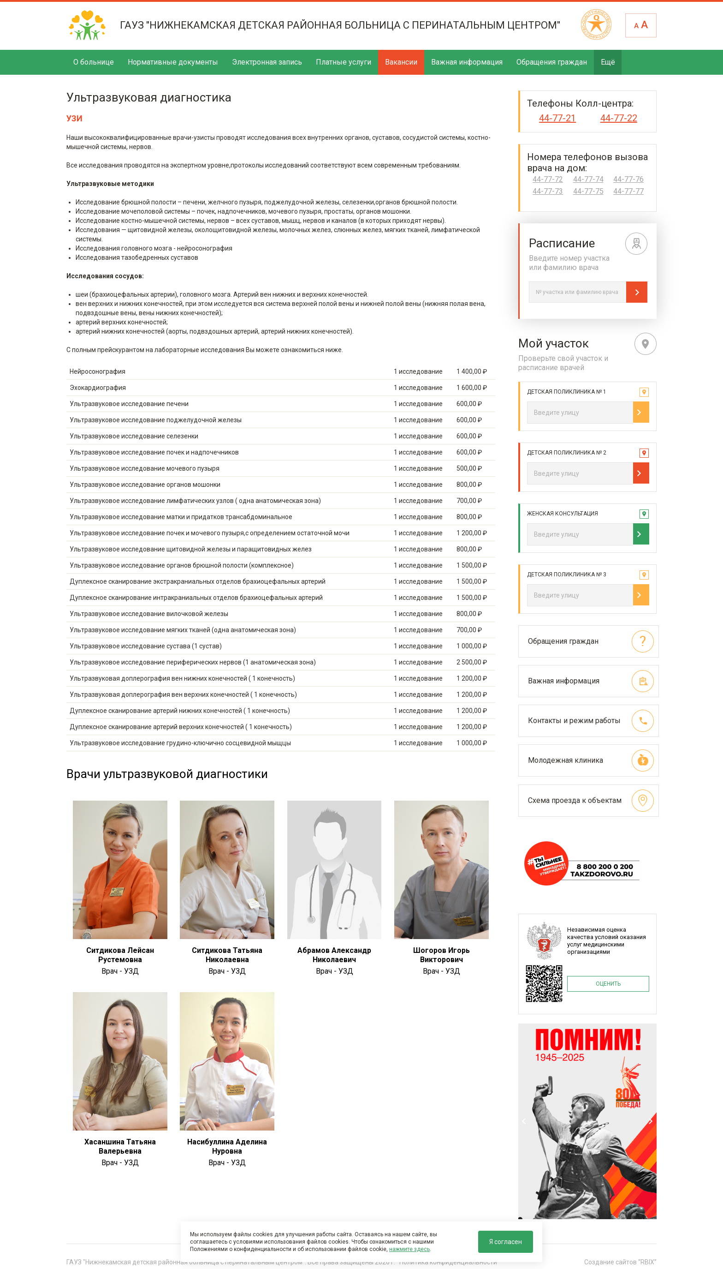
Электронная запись (267, 62)
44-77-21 (557, 118)
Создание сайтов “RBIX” (620, 1259)
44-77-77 (628, 191)
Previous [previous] (524, 1119)
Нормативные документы (173, 62)
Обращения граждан (551, 62)
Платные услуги (343, 62)
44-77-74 (588, 179)
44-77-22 (618, 118)
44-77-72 (548, 179)
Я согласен (505, 1241)
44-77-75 (588, 191)
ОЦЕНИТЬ (608, 981)
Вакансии (401, 62)
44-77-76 (628, 179)
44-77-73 (548, 191)
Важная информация (467, 62)
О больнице (93, 62)
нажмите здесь (409, 1249)
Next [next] (650, 1119)
